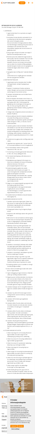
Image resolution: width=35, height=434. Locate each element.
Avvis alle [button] (20, 426)
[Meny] (32, 3)
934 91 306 (5, 431)
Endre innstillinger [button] (15, 429)
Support (4, 419)
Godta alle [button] (13, 426)
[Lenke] (8, 3)
